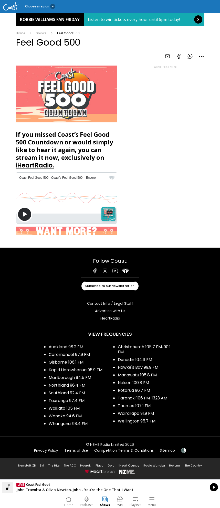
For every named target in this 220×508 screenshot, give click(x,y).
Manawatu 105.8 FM (137, 375)
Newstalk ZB (27, 465)
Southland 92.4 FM (67, 393)
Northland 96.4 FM (67, 385)
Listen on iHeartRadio (110, 487)
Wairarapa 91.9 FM (136, 413)
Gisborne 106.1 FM (66, 362)
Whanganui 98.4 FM (68, 424)
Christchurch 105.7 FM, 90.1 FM (144, 349)
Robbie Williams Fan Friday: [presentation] (110, 19)
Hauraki (85, 465)
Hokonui (175, 465)
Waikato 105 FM (64, 408)
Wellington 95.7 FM (136, 421)
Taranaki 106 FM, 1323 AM (142, 398)
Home (20, 33)
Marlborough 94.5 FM (70, 377)
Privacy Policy (46, 450)
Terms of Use (76, 450)
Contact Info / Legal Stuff (110, 303)
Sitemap (167, 450)
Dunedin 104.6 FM (135, 360)
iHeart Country (129, 465)
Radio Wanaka (154, 465)
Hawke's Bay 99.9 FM (138, 367)
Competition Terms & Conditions (124, 450)
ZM (42, 465)
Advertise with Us (110, 310)
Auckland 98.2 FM (66, 347)
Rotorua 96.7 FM (134, 390)
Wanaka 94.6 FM (65, 416)
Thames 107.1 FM (134, 406)
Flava (99, 465)
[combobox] (201, 56)
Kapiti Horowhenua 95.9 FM (75, 370)
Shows (41, 33)
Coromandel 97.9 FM (69, 354)
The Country (193, 465)
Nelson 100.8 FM (133, 383)
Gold (111, 465)
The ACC (70, 465)
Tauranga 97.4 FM (67, 401)
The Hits (54, 465)
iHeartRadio (110, 318)
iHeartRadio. (35, 165)
